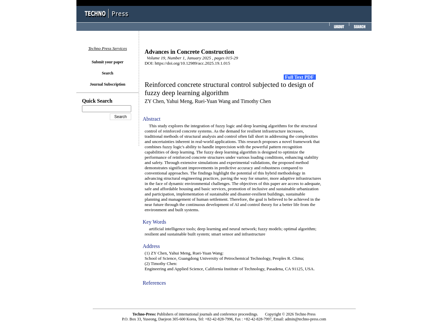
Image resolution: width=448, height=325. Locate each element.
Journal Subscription (107, 84)
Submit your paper (107, 62)
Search (107, 73)
